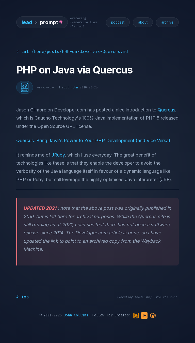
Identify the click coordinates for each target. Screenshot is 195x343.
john (74, 87)
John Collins (76, 315)
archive (167, 22)
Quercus (166, 109)
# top (22, 297)
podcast (117, 22)
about (143, 22)
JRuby (58, 155)
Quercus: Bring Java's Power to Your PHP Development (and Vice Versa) (93, 140)
